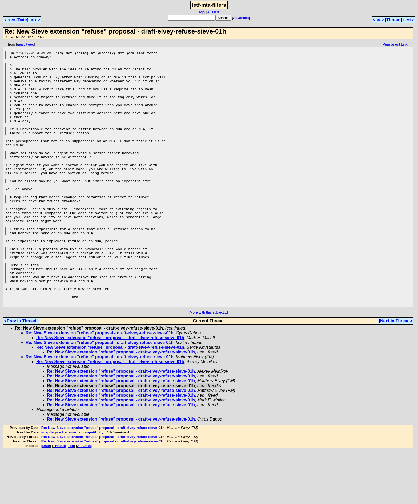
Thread (393, 20)
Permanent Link (395, 45)
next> (35, 20)
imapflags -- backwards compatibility (72, 485)
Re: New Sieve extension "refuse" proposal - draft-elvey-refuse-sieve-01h (100, 385)
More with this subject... (208, 365)
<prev (9, 20)
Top (201, 12)
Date (22, 20)
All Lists (213, 12)
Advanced (241, 18)
